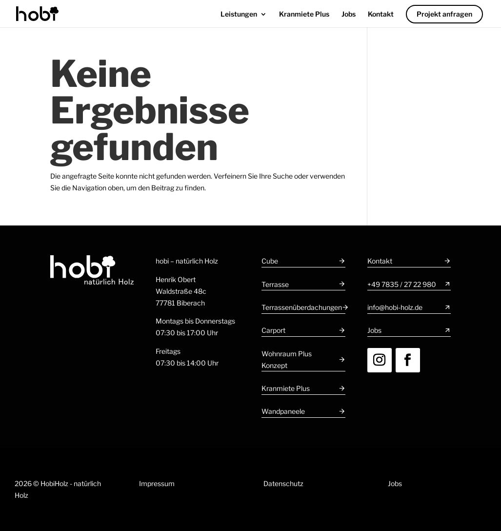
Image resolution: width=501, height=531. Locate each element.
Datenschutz (283, 483)
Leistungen (238, 14)
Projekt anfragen (444, 14)
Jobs (348, 14)
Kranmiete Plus (304, 14)
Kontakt (381, 14)
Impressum (157, 483)
